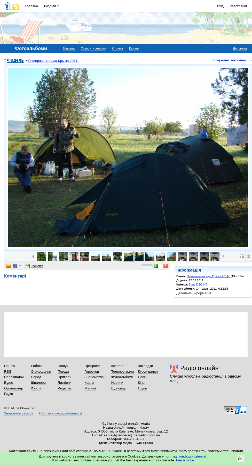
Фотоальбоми (122, 377)
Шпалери (38, 383)
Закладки (145, 366)
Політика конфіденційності (60, 413)
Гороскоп (91, 371)
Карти (89, 383)
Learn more (185, 460)
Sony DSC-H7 (198, 284)
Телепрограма (122, 371)
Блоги (142, 377)
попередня (220, 60)
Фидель (15, 60)
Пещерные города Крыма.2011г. (53, 61)
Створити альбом (93, 48)
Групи (142, 388)
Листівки (64, 383)
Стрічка (117, 48)
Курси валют (148, 371)
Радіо (8, 394)
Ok (240, 459)
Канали (134, 48)
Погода (63, 371)
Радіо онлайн (199, 367)
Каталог (117, 366)
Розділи (50, 6)
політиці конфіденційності (185, 456)
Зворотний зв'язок (18, 413)
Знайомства (94, 377)
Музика (90, 388)
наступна (238, 60)
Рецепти (64, 388)
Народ (36, 377)
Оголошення (41, 371)
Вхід (220, 6)
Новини (117, 383)
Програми (92, 366)
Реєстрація (238, 6)
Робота (36, 366)
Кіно (141, 383)
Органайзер (13, 388)
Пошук (63, 366)
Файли (36, 388)
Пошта (9, 366)
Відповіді (118, 388)
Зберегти (34, 266)
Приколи (64, 377)
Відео (8, 383)
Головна (31, 6)
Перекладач (13, 377)
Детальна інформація (193, 293)
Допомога (240, 48)
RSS (7, 371)
